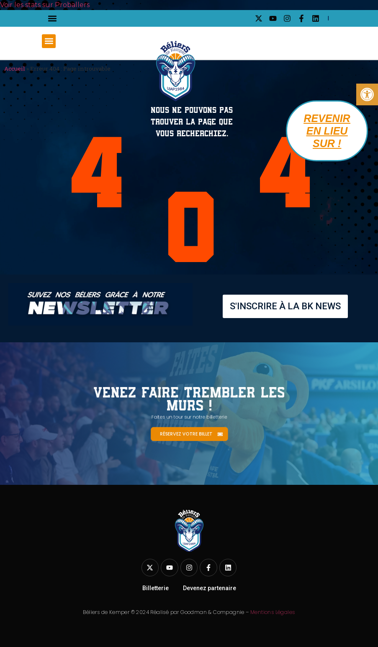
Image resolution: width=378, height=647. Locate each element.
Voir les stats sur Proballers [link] (45, 5)
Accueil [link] (14, 68)
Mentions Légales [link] (272, 612)
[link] (367, 94)
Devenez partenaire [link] (209, 588)
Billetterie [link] (155, 588)
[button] (52, 18)
